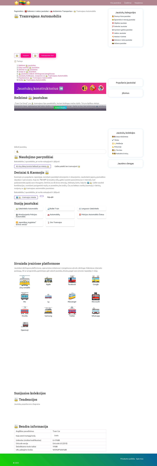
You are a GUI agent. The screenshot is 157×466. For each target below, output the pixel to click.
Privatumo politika (127, 459)
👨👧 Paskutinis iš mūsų (120, 153)
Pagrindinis (18, 11)
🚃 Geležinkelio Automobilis (27, 209)
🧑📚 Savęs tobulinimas (120, 137)
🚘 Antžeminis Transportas (61, 11)
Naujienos (139, 3)
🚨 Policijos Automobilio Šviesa (91, 215)
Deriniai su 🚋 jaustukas (28, 70)
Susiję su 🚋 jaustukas (27, 72)
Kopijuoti (26, 55)
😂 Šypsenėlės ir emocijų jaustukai (123, 20)
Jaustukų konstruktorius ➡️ (40, 88)
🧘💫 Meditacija (117, 143)
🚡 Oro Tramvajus (54, 222)
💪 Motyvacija (116, 147)
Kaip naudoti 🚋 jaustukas (29, 67)
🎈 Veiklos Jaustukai (119, 33)
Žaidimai (127, 3)
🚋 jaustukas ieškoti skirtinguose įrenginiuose (37, 74)
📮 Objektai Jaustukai (119, 23)
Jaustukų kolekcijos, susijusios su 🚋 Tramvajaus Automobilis (43, 76)
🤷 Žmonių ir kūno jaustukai (121, 16)
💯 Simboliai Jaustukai (119, 26)
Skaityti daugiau (60, 107)
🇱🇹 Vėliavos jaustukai (119, 43)
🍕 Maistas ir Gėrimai (119, 36)
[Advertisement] (60, 36)
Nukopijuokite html (47, 55)
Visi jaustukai (115, 3)
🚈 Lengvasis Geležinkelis (89, 209)
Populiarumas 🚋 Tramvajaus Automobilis (35, 78)
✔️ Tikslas (115, 140)
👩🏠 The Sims (117, 150)
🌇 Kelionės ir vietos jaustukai (37, 11)
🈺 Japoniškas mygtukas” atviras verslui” (26, 223)
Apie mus (139, 459)
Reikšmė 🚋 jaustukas (27, 65)
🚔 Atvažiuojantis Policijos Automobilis (26, 216)
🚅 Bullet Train (53, 209)
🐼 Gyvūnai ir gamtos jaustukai (122, 30)
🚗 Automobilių (53, 215)
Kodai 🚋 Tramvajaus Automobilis (32, 80)
